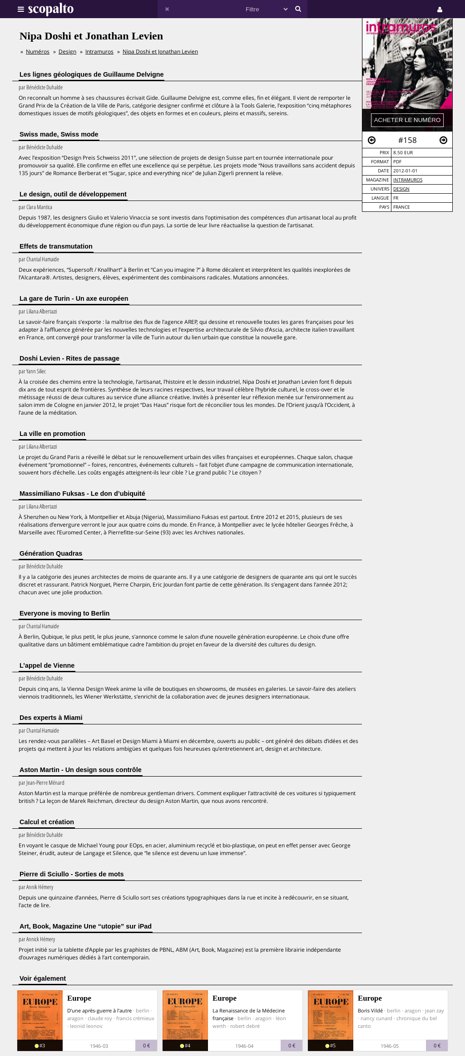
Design (401, 189)
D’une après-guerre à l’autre (99, 1010)
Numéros (37, 51)
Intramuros (407, 180)
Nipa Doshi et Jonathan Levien (160, 51)
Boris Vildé (370, 1010)
